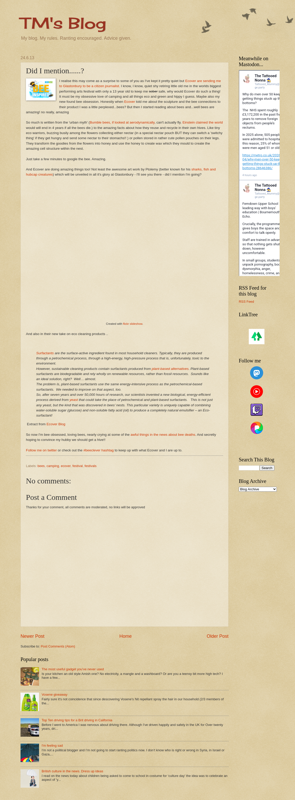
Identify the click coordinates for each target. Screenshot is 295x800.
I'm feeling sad (52, 745)
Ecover (129, 102)
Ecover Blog (55, 424)
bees (41, 466)
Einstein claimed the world (203, 122)
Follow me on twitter (41, 450)
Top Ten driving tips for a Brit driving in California (77, 720)
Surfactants (45, 353)
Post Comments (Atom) (58, 646)
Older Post (218, 636)
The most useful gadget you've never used (73, 669)
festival (77, 466)
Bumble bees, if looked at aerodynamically (122, 122)
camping (52, 466)
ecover (66, 466)
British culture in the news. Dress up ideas (72, 771)
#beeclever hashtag (98, 450)
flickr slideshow (132, 323)
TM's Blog (63, 23)
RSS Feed (246, 301)
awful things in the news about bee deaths (163, 435)
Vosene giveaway (54, 694)
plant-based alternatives (170, 369)
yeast (74, 400)
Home (125, 636)
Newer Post (32, 636)
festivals (90, 466)
